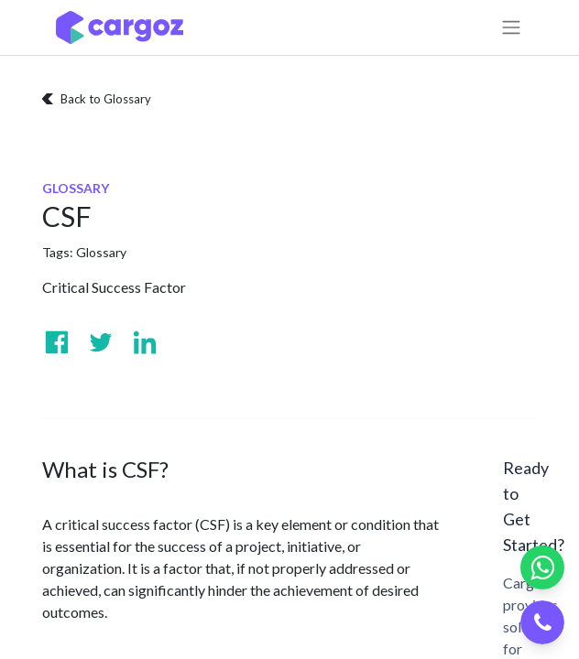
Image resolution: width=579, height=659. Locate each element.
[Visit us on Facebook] (56, 342)
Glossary (101, 252)
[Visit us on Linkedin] (144, 342)
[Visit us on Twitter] (100, 342)
